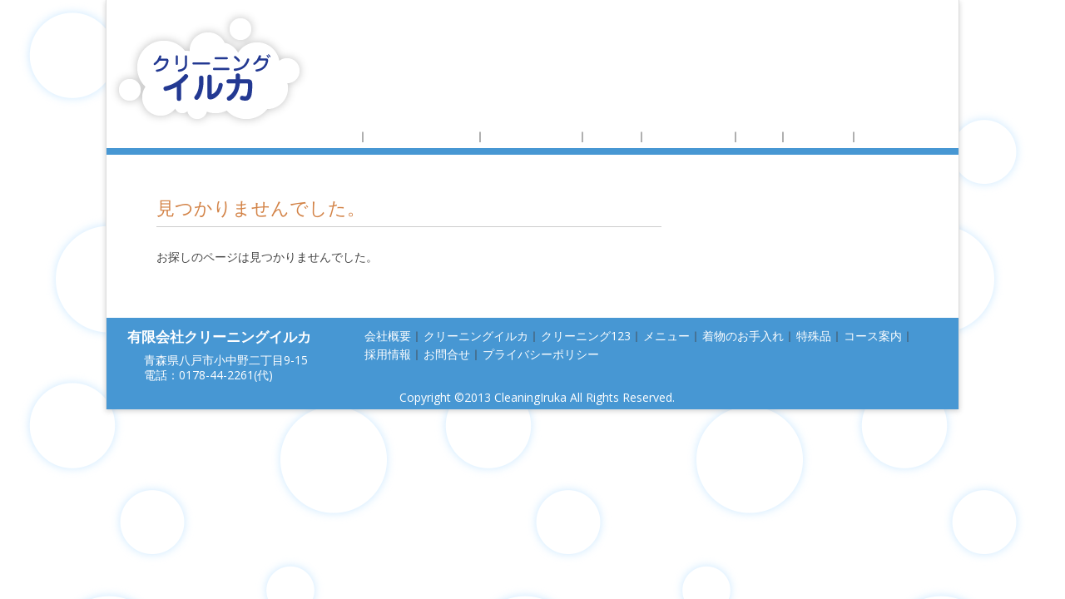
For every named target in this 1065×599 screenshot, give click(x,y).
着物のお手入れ (689, 136)
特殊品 (759, 136)
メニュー (612, 136)
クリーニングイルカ (421, 136)
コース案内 (819, 136)
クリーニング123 (532, 136)
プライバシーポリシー (541, 354)
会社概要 (333, 136)
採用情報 (883, 136)
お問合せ (447, 354)
